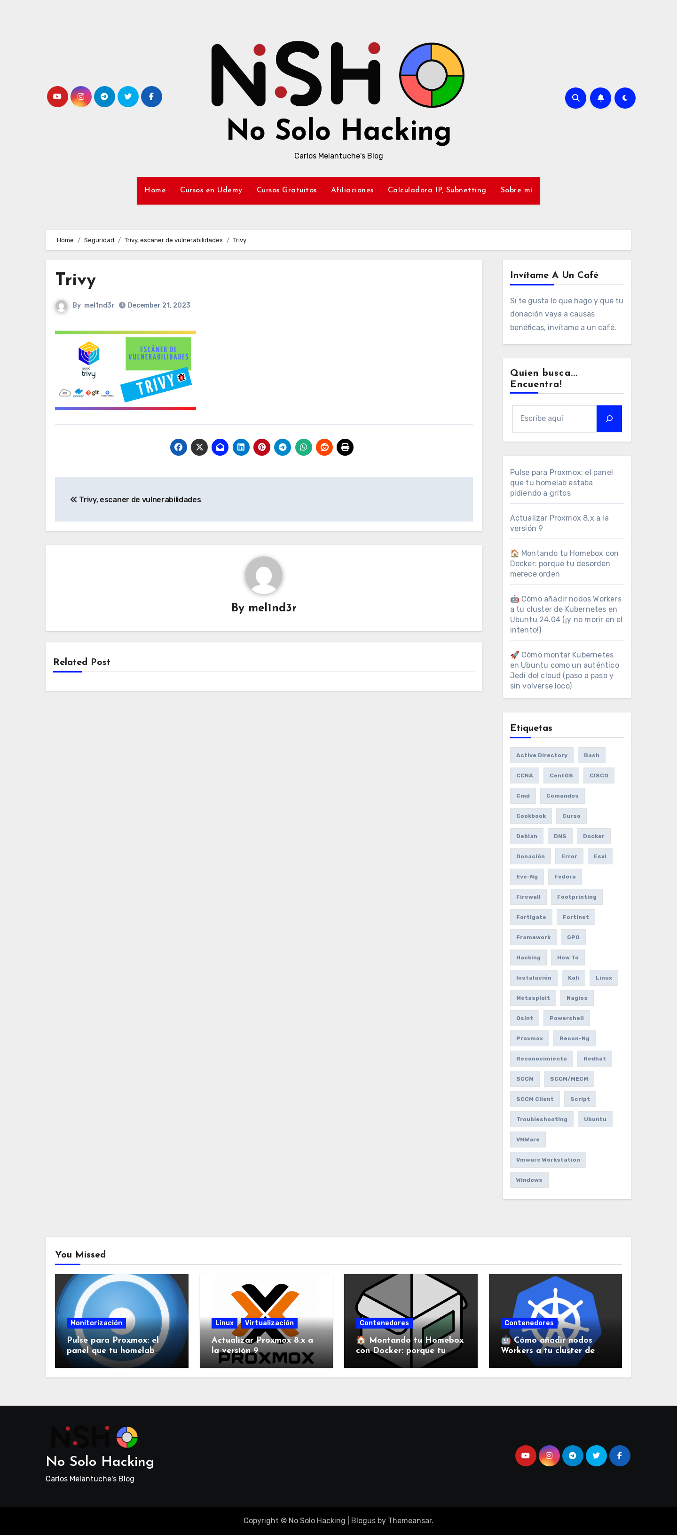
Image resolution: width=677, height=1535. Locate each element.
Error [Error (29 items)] (569, 856)
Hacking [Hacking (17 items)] (528, 957)
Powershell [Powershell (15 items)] (567, 1018)
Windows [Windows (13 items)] (529, 1180)
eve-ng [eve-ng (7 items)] (527, 876)
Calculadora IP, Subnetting (437, 190)
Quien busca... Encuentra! (544, 379)
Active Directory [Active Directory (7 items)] (541, 755)
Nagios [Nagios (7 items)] (577, 998)
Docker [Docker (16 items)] (594, 836)
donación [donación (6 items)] (530, 856)
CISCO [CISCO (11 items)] (599, 775)
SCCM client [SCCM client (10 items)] (535, 1099)
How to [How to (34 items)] (568, 957)
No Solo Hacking (339, 133)
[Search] (609, 418)
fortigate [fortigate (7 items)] (531, 917)
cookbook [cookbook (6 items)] (531, 816)
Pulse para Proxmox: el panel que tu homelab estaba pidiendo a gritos (562, 483)
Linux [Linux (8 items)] (604, 977)
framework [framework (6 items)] (533, 937)
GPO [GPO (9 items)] (573, 937)
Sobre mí (517, 190)
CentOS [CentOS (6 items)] (561, 775)
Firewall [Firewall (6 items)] (528, 897)
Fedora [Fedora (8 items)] (565, 876)
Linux (224, 1323)
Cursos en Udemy (211, 190)
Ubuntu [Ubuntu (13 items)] (595, 1119)
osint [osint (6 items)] (524, 1018)
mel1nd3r (99, 305)
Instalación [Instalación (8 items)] (533, 977)
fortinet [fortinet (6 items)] (576, 917)
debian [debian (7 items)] (526, 836)
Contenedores (384, 1323)
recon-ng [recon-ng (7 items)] (574, 1038)
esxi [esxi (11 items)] (600, 856)
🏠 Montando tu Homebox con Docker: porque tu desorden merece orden (564, 563)
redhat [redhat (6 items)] (594, 1058)
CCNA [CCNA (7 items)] (524, 775)
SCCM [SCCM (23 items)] (525, 1079)
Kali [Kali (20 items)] (573, 977)
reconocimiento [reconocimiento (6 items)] (541, 1058)
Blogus (363, 1520)
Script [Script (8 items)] (580, 1099)
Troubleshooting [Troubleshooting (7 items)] (541, 1119)
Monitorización (96, 1323)
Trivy (75, 280)
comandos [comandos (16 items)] (562, 795)
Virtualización (269, 1323)
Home (155, 190)
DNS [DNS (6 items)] (560, 836)
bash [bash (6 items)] (591, 755)
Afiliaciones (352, 190)
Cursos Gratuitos (287, 190)
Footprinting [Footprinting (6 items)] (577, 897)
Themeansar (410, 1520)
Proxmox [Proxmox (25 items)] (529, 1038)
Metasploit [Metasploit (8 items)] (533, 998)
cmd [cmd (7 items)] (523, 795)
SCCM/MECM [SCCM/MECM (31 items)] (569, 1079)
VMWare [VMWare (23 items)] (528, 1139)
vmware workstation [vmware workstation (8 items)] (548, 1159)
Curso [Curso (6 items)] (571, 816)
